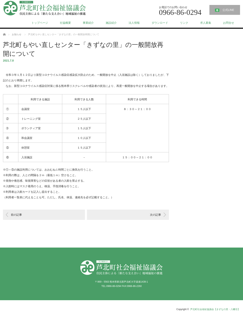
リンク (184, 22)
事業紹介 (88, 22)
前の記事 (16, 214)
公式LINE (228, 9)
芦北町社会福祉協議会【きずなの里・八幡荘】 (215, 309)
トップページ (39, 22)
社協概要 (65, 22)
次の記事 (155, 214)
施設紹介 (111, 22)
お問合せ (228, 22)
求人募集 (205, 22)
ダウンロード (160, 22)
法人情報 (134, 22)
